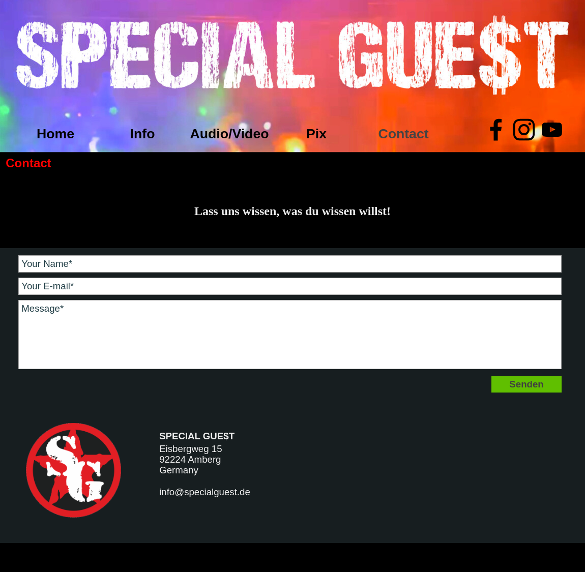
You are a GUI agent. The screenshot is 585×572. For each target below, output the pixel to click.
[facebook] (496, 129)
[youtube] (552, 129)
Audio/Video (229, 133)
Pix (316, 133)
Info (142, 133)
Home (55, 133)
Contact (403, 133)
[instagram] (524, 129)
